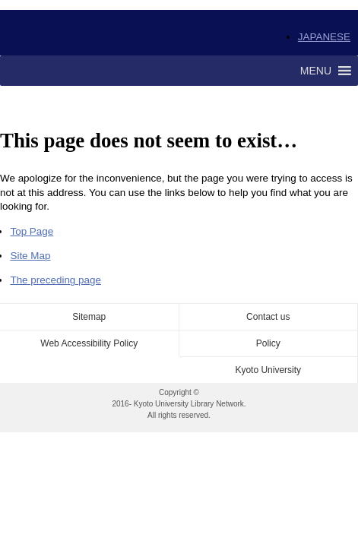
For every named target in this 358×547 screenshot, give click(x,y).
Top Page (31, 231)
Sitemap (89, 316)
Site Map (30, 255)
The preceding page (55, 280)
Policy (268, 343)
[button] (315, 70)
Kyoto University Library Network (95, 32)
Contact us (268, 316)
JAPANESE (324, 37)
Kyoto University (268, 370)
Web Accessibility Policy (89, 343)
